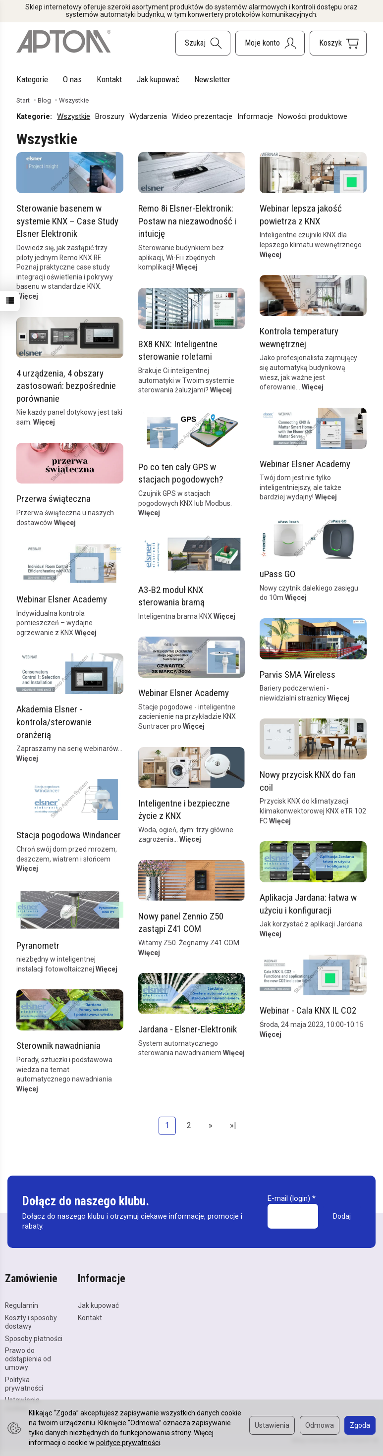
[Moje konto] (270, 43)
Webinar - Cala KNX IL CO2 (308, 1010)
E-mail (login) (289, 1198)
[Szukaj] (202, 43)
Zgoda (360, 1425)
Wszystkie (73, 116)
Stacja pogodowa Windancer (68, 835)
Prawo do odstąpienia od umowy (28, 1359)
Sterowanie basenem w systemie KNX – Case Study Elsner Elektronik (67, 221)
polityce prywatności (128, 1443)
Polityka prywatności (24, 1384)
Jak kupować (158, 79)
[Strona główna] (63, 41)
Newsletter (212, 79)
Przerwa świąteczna (53, 498)
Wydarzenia (148, 116)
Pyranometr (37, 945)
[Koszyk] (338, 43)
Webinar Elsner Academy (305, 463)
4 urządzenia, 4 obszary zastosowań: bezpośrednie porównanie (66, 385)
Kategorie (32, 79)
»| (233, 1125)
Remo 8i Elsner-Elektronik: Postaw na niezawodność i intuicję (187, 221)
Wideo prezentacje (202, 116)
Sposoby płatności (33, 1339)
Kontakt (109, 79)
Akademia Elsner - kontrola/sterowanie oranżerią (54, 721)
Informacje (255, 116)
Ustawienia (272, 1425)
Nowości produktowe (312, 116)
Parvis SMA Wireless (297, 674)
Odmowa (319, 1425)
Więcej (27, 296)
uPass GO (277, 574)
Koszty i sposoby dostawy (31, 1322)
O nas (72, 79)
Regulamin (21, 1305)
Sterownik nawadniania (58, 1045)
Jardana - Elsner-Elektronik (187, 1028)
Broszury (109, 116)
